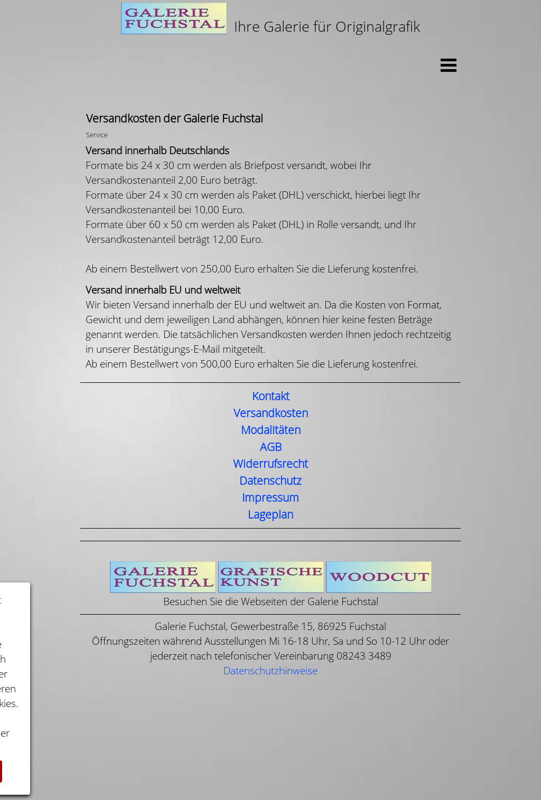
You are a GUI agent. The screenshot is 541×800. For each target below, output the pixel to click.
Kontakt (271, 396)
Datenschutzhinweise (270, 671)
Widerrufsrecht (270, 464)
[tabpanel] (270, 20)
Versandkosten (271, 413)
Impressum (270, 498)
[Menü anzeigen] (448, 65)
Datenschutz (270, 481)
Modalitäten (271, 430)
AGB (271, 447)
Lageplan (270, 515)
